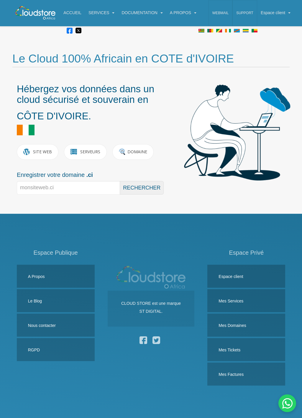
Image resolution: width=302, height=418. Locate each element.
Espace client (275, 12)
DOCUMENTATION (142, 12)
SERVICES (101, 12)
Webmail (220, 13)
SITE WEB (37, 152)
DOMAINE (133, 152)
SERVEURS (85, 152)
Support (244, 13)
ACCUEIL (72, 12)
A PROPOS (183, 12)
